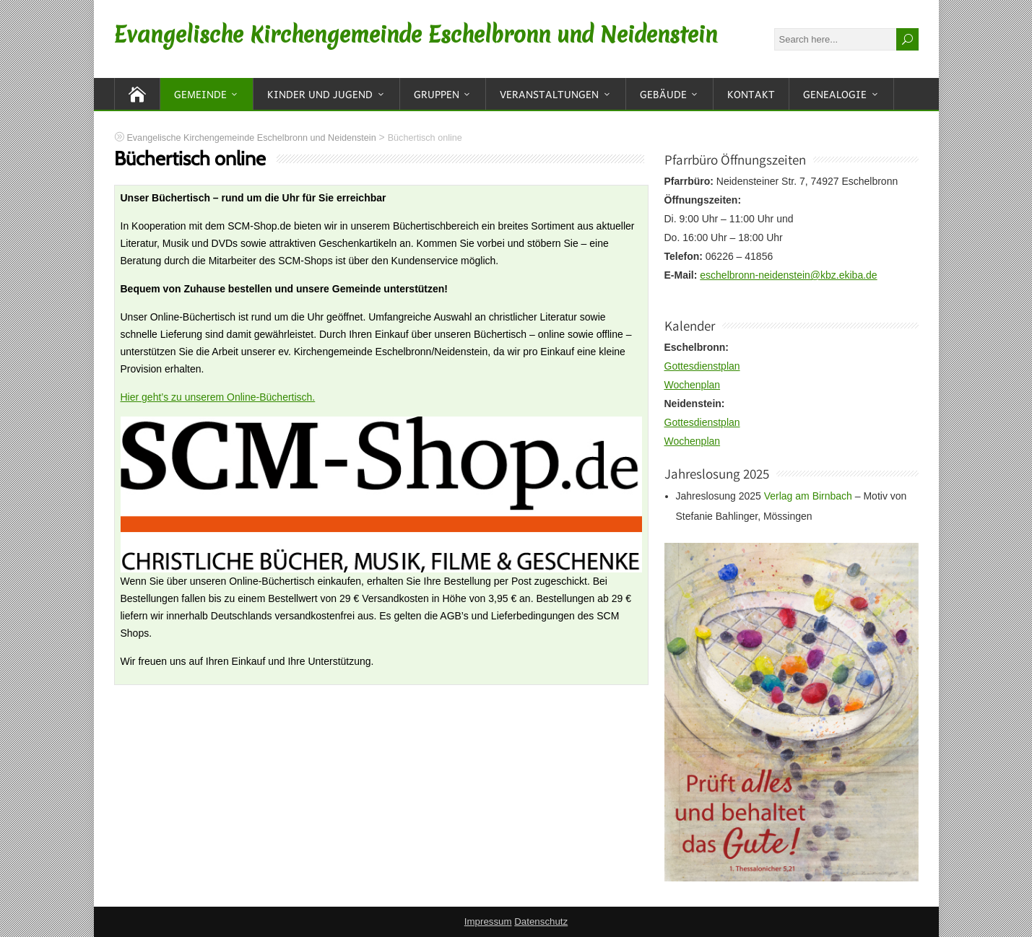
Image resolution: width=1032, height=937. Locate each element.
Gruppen (436, 94)
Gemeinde (200, 94)
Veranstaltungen (549, 94)
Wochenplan (692, 385)
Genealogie (835, 94)
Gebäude (663, 94)
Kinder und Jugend (320, 94)
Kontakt (751, 94)
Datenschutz (541, 921)
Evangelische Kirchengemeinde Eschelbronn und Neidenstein (415, 35)
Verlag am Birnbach (808, 496)
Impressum (488, 921)
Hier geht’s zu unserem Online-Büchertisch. (218, 397)
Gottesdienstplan (702, 366)
